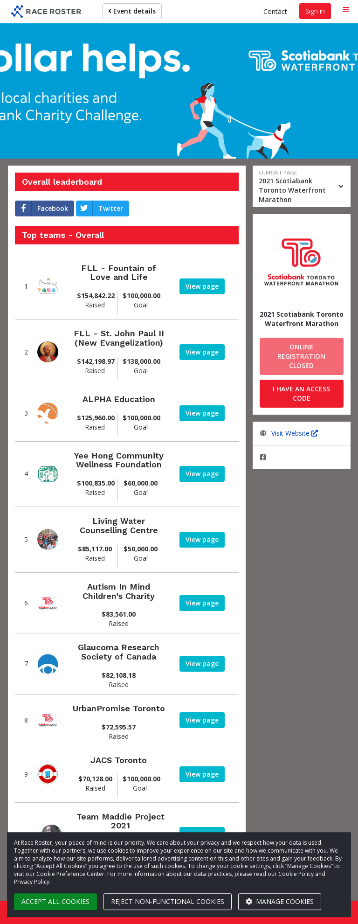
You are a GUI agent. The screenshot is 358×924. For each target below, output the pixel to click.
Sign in (315, 11)
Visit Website (294, 433)
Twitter (99, 208)
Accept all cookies (55, 901)
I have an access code (301, 393)
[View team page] (47, 286)
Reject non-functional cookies (167, 901)
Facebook (41, 208)
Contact (275, 11)
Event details (132, 11)
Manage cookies (280, 901)
